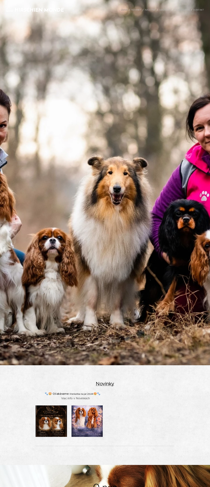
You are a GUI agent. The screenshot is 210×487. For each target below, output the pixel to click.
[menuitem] (124, 10)
